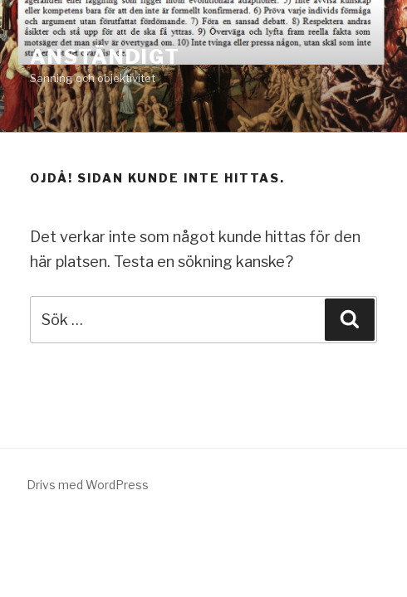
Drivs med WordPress (88, 485)
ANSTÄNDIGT (105, 57)
